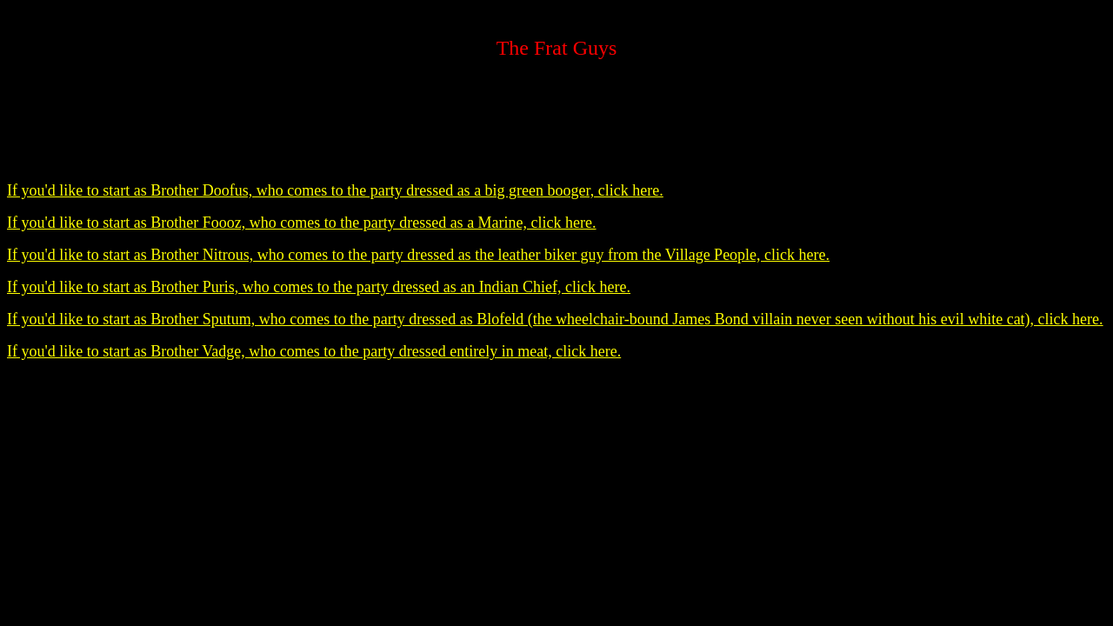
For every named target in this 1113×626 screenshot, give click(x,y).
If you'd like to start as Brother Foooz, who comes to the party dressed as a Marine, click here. (301, 222)
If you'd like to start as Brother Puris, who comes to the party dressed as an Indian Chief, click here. (318, 287)
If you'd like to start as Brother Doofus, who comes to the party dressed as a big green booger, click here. (335, 190)
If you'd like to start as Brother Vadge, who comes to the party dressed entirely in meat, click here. (314, 351)
